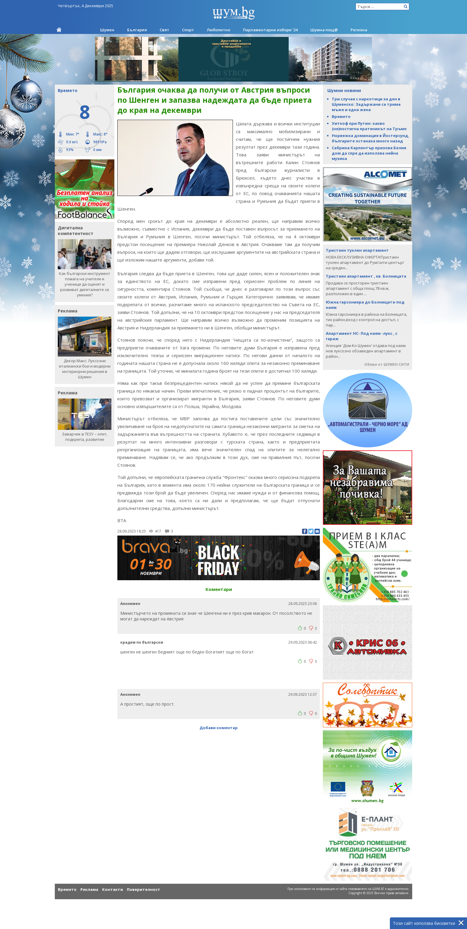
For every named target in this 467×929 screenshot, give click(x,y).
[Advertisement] (218, 671)
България (137, 29)
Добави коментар (219, 720)
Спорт (188, 29)
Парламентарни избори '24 (270, 29)
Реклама (89, 889)
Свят (164, 29)
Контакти (112, 889)
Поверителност (143, 889)
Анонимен (130, 595)
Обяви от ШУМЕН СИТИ (386, 364)
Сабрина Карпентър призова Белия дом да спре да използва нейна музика (369, 153)
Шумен (107, 29)
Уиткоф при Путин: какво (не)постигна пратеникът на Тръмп (369, 126)
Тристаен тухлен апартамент (357, 250)
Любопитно (218, 29)
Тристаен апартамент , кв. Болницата (366, 276)
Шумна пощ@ (324, 29)
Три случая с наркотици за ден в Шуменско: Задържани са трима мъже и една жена (366, 104)
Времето (341, 116)
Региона (359, 29)
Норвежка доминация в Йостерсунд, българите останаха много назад (370, 138)
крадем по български (141, 634)
